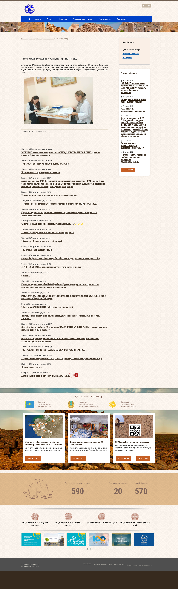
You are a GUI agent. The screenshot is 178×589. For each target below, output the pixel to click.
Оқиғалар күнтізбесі (131, 54)
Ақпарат (51, 19)
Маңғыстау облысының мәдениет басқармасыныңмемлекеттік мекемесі (59, 8)
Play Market (123, 458)
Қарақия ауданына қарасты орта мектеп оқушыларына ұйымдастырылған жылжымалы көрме (59, 287)
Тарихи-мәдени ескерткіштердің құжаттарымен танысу (49, 268)
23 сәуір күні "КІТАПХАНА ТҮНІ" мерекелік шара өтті (47, 380)
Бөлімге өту (128, 170)
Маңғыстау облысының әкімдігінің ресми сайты (68, 524)
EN (149, 6)
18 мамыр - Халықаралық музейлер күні (41, 314)
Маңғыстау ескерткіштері (83, 19)
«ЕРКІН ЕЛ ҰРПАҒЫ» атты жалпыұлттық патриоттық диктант (52, 340)
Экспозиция (122, 19)
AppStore (143, 458)
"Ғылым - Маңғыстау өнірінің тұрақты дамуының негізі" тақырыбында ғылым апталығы (60, 391)
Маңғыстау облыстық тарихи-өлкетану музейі (135, 524)
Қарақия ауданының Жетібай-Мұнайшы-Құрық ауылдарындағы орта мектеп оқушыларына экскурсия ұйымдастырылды (60, 359)
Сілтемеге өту (33, 458)
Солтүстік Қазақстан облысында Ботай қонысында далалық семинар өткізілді (61, 332)
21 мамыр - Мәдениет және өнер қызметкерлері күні (47, 306)
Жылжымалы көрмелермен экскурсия (40, 246)
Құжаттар (63, 19)
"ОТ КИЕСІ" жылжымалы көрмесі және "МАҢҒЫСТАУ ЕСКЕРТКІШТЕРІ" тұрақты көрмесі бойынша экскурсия (60, 227)
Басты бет (24, 39)
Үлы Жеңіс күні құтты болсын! (36, 323)
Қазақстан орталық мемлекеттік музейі (102, 523)
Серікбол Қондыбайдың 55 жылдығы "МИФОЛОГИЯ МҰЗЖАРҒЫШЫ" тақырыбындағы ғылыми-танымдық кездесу (64, 402)
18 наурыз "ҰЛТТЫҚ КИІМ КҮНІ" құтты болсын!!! (45, 237)
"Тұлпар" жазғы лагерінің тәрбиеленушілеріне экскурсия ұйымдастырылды (59, 277)
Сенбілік (25, 349)
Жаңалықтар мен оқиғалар (45, 39)
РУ (144, 6)
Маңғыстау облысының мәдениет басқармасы (35, 524)
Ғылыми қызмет (106, 19)
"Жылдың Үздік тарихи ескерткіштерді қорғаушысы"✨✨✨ (52, 297)
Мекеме (38, 19)
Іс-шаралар (127, 58)
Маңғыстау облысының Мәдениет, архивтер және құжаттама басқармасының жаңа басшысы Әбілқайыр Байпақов (63, 370)
